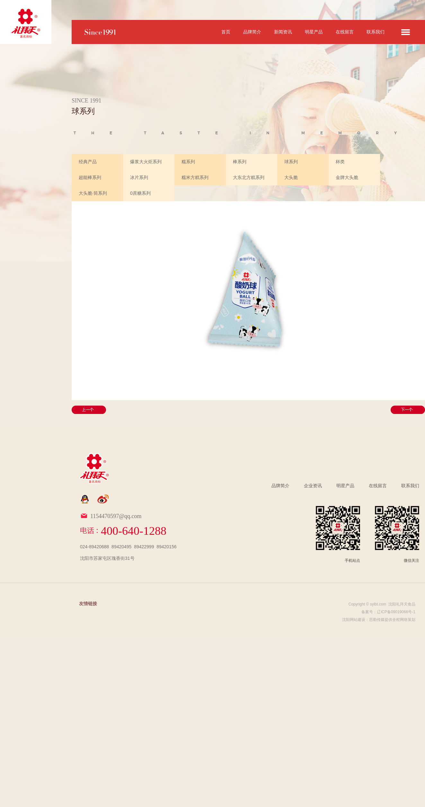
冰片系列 (139, 177)
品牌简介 (252, 31)
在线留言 (345, 31)
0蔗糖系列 (140, 193)
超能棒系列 (90, 177)
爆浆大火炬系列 (146, 161)
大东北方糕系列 (248, 177)
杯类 (340, 161)
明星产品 (314, 31)
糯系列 (188, 161)
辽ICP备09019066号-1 (396, 612)
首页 (225, 31)
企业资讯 (313, 485)
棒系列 (239, 161)
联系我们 (376, 31)
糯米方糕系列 (195, 177)
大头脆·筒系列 (93, 193)
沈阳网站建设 (353, 619)
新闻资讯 (283, 31)
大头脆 (291, 177)
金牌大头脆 (347, 177)
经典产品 (88, 161)
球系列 (291, 161)
